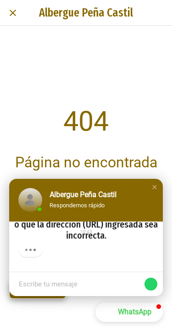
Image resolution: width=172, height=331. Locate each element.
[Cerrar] (12, 12)
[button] (154, 187)
